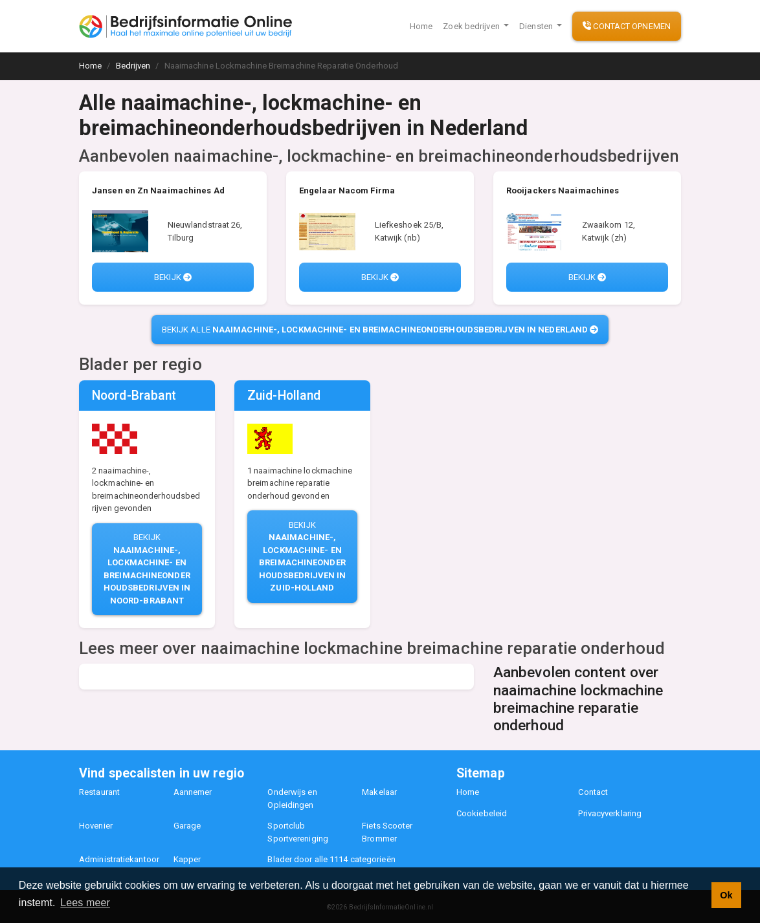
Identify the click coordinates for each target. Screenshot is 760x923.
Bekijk (173, 277)
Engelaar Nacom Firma (347, 190)
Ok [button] (726, 895)
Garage (187, 826)
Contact (593, 792)
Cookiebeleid (481, 813)
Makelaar (379, 792)
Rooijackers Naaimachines (562, 190)
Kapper (187, 859)
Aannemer (192, 792)
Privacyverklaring (610, 813)
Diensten (537, 26)
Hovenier (96, 826)
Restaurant (99, 792)
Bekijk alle (380, 329)
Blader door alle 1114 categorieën (331, 859)
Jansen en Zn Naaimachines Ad (158, 190)
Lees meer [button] (85, 902)
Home (421, 26)
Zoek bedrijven (472, 26)
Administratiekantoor (119, 859)
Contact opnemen (627, 26)
